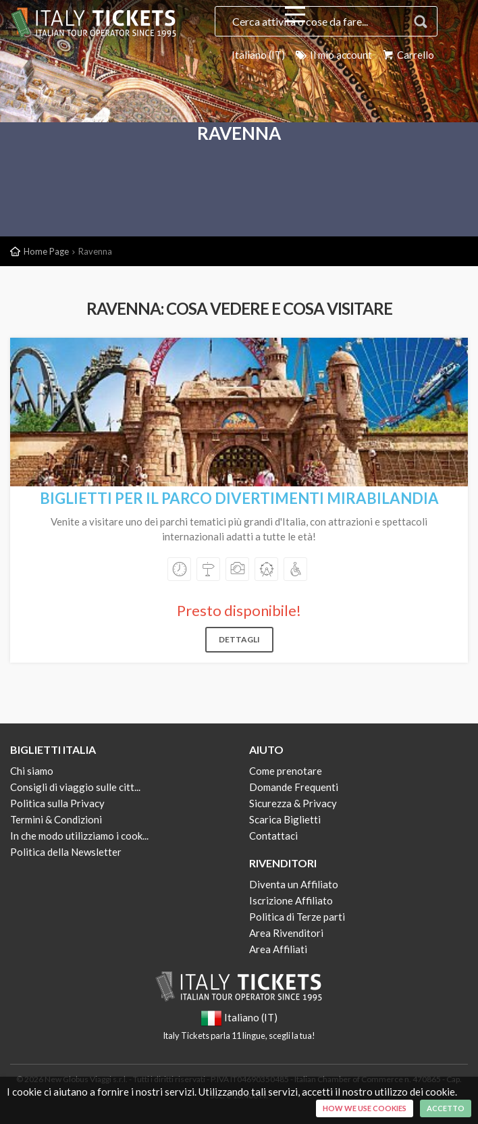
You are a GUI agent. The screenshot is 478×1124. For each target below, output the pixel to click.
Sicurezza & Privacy (293, 803)
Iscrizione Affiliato (291, 900)
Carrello (407, 55)
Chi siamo (31, 771)
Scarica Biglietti (285, 819)
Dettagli (239, 639)
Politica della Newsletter (66, 852)
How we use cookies (364, 1108)
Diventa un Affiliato (293, 884)
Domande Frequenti (293, 787)
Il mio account (333, 55)
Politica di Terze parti (297, 917)
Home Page (46, 251)
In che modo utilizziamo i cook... (79, 835)
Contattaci (273, 835)
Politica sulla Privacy (57, 803)
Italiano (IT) (258, 55)
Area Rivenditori (286, 933)
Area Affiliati (278, 949)
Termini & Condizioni (56, 819)
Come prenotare (285, 771)
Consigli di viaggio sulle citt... (75, 787)
